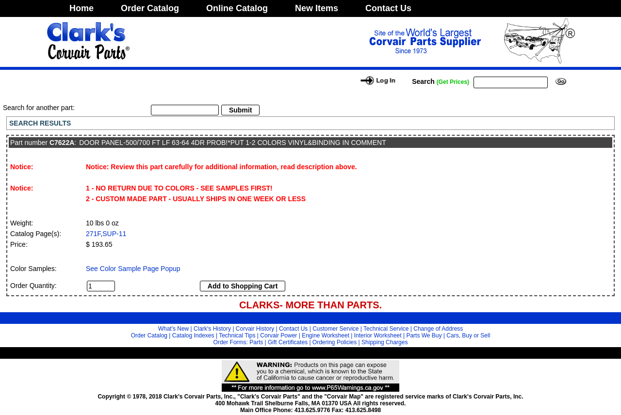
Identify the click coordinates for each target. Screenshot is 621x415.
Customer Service (335, 328)
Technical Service (386, 328)
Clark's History (212, 328)
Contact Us (388, 8)
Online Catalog (237, 8)
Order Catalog (150, 8)
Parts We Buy (423, 335)
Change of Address (438, 328)
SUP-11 (114, 234)
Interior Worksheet (378, 335)
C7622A (61, 142)
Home (81, 8)
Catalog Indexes (193, 335)
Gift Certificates (288, 342)
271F (93, 234)
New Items (316, 8)
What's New (173, 328)
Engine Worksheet (325, 335)
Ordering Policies (334, 342)
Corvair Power (278, 335)
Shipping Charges (384, 342)
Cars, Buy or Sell (468, 335)
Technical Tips (237, 335)
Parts (256, 342)
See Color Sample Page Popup (133, 268)
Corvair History (255, 328)
